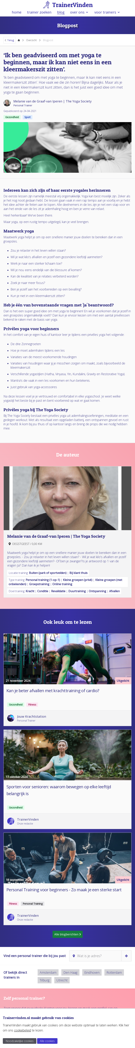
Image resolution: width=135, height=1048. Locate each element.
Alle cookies (47, 1041)
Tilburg (44, 980)
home (16, 12)
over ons (79, 12)
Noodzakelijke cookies (20, 1041)
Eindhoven (91, 972)
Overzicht (31, 40)
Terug (9, 40)
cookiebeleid (22, 1030)
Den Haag (70, 972)
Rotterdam (114, 972)
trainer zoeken (39, 12)
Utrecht (62, 980)
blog (61, 12)
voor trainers (107, 12)
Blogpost (48, 40)
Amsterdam (48, 972)
